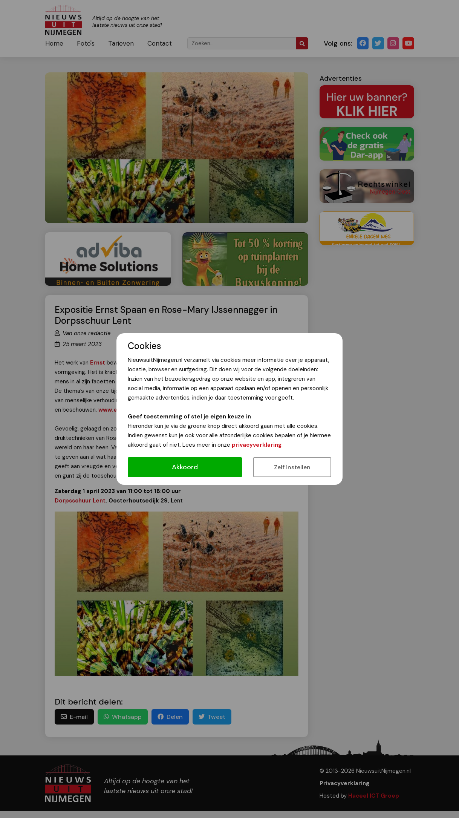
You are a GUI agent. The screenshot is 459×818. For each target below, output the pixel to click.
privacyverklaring (257, 445)
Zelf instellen (292, 467)
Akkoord (185, 467)
